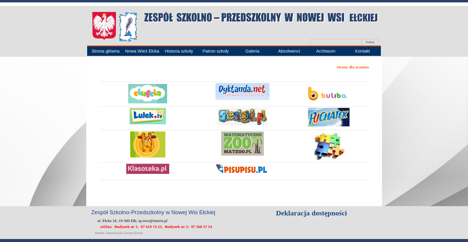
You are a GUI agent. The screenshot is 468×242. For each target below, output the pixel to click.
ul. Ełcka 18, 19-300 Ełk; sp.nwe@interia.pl (132, 220)
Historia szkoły (179, 51)
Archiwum (325, 51)
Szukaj (370, 42)
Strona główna (106, 51)
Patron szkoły (216, 51)
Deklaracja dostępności (311, 213)
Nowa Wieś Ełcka (142, 51)
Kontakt (362, 51)
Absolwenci (289, 51)
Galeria (252, 51)
